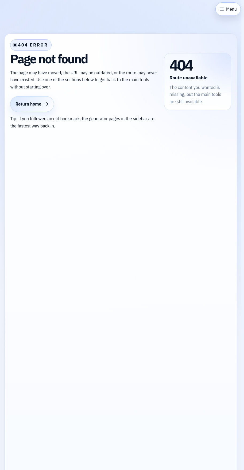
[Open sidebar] (228, 9)
